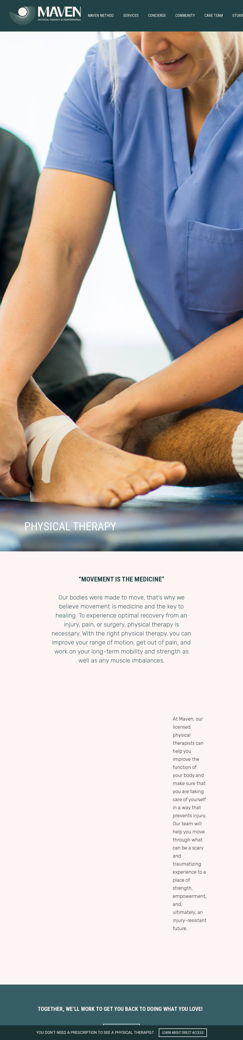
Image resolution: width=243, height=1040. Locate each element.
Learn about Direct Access (183, 1033)
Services (131, 15)
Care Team (214, 15)
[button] (100, 16)
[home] (45, 16)
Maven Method (101, 15)
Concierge (157, 15)
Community (185, 15)
